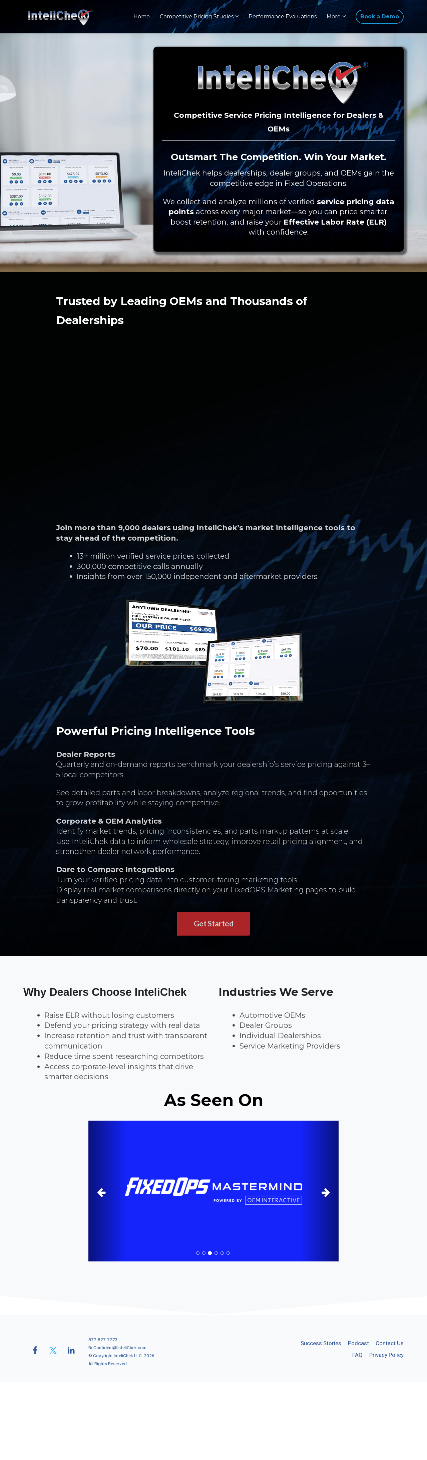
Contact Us (390, 1343)
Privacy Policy (386, 1355)
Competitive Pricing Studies (197, 16)
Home (141, 16)
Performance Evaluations (283, 16)
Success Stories (321, 1343)
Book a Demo (379, 16)
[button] (107, 1191)
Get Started (214, 923)
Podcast (358, 1343)
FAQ (357, 1355)
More (334, 16)
